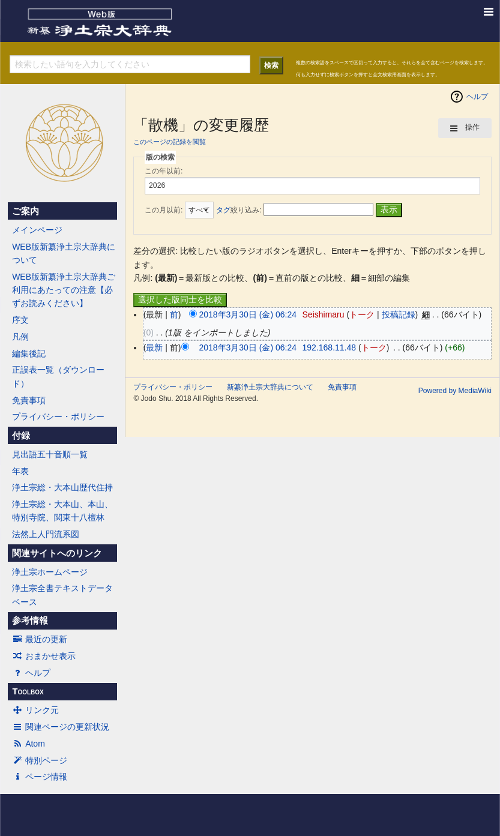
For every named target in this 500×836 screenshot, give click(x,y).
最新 (154, 347)
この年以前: (163, 171)
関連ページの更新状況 (60, 727)
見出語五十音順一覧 (50, 454)
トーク (362, 314)
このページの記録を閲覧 (169, 141)
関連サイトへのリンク (57, 553)
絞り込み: (238, 210)
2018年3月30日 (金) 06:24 (248, 314)
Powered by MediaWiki (455, 390)
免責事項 (29, 400)
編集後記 (29, 353)
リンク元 (35, 710)
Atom (28, 743)
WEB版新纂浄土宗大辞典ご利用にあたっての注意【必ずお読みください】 (63, 290)
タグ (223, 210)
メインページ (37, 230)
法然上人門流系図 (45, 534)
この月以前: (163, 210)
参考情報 (30, 620)
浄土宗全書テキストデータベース (62, 594)
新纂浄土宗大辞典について (270, 387)
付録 (21, 436)
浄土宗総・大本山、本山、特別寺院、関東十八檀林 (62, 510)
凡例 (20, 336)
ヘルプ (31, 673)
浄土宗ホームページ (50, 572)
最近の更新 (39, 639)
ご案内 (25, 211)
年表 (20, 471)
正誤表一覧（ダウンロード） (58, 376)
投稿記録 (398, 314)
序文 (20, 320)
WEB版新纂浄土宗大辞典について (63, 253)
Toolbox (27, 691)
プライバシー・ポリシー (58, 416)
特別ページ (39, 760)
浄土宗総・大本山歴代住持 (62, 487)
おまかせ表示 (44, 656)
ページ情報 (39, 776)
